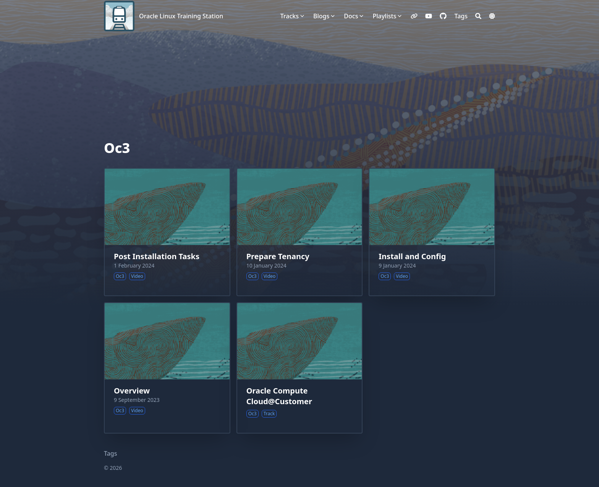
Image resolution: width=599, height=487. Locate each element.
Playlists (384, 16)
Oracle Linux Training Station (181, 16)
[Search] (478, 16)
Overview (132, 390)
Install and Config (412, 256)
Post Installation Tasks (156, 256)
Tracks (289, 16)
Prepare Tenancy (277, 256)
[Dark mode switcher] (492, 16)
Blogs (321, 16)
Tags (110, 453)
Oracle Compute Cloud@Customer (279, 395)
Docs (351, 16)
